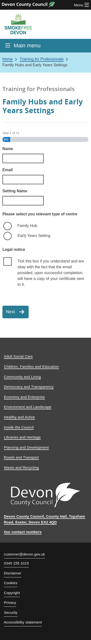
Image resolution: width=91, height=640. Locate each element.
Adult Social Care (18, 356)
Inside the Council (19, 427)
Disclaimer (12, 573)
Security (10, 612)
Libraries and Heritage (22, 437)
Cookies (10, 583)
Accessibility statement (23, 622)
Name (7, 149)
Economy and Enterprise (24, 397)
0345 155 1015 (16, 563)
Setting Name (14, 191)
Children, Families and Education (31, 366)
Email (7, 170)
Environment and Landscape (27, 407)
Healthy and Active (19, 417)
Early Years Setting (33, 236)
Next (10, 311)
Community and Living (22, 377)
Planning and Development (26, 447)
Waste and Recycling (21, 467)
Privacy (10, 602)
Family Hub (27, 226)
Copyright (12, 593)
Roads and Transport (21, 457)
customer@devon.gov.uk (24, 554)
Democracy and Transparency (29, 387)
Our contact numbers (23, 532)
